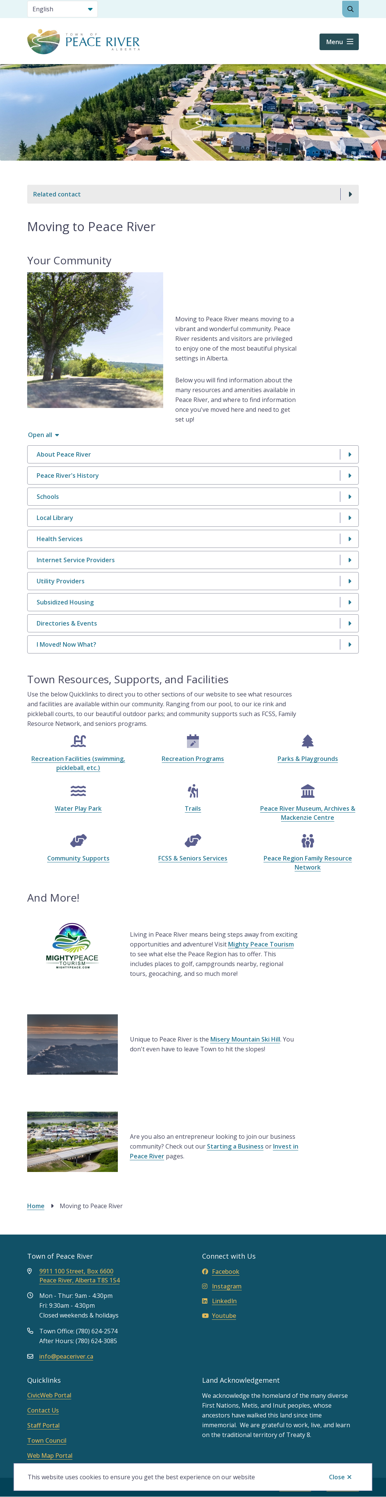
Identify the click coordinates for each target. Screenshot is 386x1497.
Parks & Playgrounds (308, 759)
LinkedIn (219, 1301)
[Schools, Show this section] (193, 496)
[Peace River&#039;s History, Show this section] (193, 475)
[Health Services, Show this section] (193, 539)
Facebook (220, 1271)
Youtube (219, 1315)
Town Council (46, 1440)
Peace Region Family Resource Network (308, 862)
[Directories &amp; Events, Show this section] (193, 623)
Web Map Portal (50, 1455)
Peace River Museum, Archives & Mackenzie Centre (307, 813)
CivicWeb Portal (49, 1395)
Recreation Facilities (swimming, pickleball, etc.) (78, 763)
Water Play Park (78, 808)
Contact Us (43, 1410)
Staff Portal (43, 1425)
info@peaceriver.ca (66, 1356)
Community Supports (78, 858)
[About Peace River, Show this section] (193, 454)
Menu (334, 42)
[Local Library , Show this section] (193, 517)
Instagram (222, 1286)
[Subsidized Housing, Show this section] (193, 602)
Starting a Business (235, 1146)
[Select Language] (62, 9)
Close (337, 1477)
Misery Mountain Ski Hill (245, 1039)
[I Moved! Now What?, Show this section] (193, 644)
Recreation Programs (193, 759)
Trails (193, 808)
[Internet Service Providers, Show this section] (193, 560)
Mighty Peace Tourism (261, 944)
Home (36, 1206)
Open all (40, 435)
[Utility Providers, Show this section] (193, 581)
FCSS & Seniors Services (192, 858)
